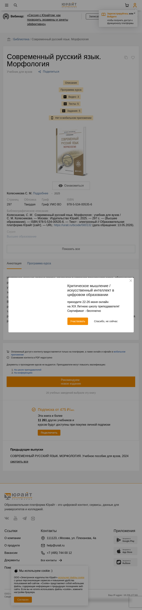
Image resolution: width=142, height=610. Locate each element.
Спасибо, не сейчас (106, 321)
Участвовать (77, 321)
